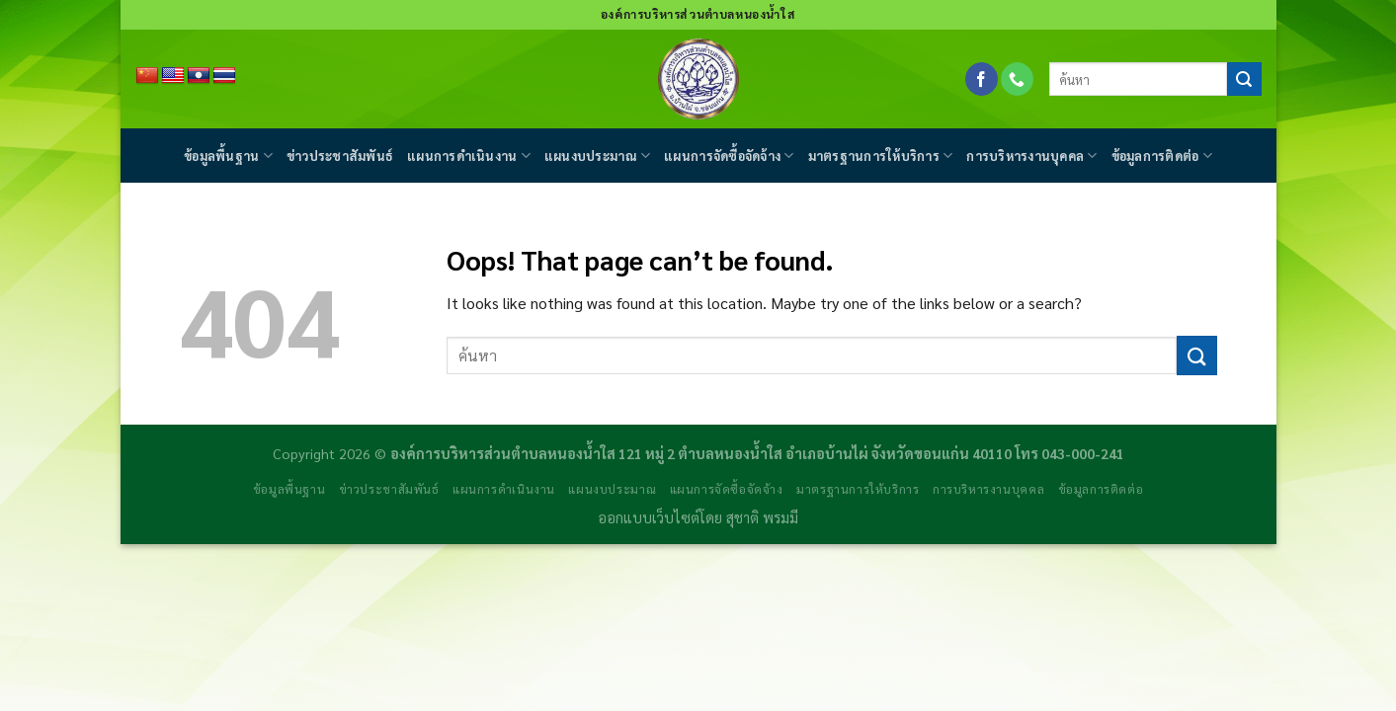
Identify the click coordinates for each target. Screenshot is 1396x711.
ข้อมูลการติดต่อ (1161, 155)
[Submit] (1244, 79)
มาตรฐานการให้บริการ (880, 155)
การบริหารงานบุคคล (1031, 155)
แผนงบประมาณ (597, 155)
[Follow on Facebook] (981, 79)
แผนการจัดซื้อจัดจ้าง (728, 155)
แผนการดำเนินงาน (469, 155)
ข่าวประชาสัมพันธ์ (340, 155)
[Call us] (1017, 79)
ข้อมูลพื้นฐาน (228, 155)
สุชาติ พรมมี (762, 517)
